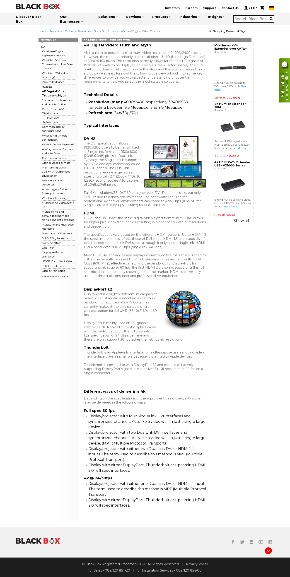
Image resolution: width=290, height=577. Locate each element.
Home (42, 31)
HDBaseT (48, 86)
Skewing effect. (52, 243)
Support (209, 8)
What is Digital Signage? (58, 144)
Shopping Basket (222, 31)
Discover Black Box (28, 19)
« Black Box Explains (55, 276)
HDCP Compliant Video (57, 261)
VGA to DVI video (53, 82)
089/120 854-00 (189, 570)
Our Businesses (70, 19)
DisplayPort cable (53, 270)
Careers (191, 8)
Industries (188, 17)
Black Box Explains (106, 31)
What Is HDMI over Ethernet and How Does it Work (57, 64)
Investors (172, 8)
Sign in (243, 31)
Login (251, 7)
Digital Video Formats (56, 162)
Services (133, 17)
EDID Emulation (53, 266)
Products (160, 17)
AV (123, 31)
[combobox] (252, 19)
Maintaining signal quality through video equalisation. (56, 171)
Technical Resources (78, 31)
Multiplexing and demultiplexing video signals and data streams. (58, 215)
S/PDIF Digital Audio (55, 238)
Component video (53, 158)
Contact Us (230, 8)
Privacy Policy (197, 564)
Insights (215, 17)
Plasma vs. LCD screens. (57, 233)
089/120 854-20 (117, 570)
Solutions (106, 17)
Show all (241, 221)
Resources (55, 31)
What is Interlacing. (54, 198)
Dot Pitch (48, 247)
